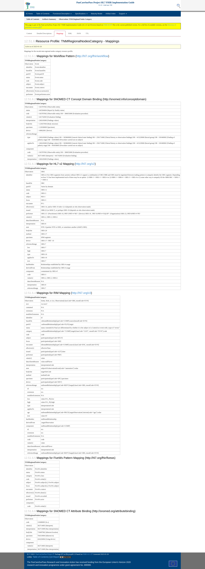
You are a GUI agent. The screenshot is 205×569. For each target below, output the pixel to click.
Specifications (81, 14)
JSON (79, 33)
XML (70, 33)
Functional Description (62, 14)
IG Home (29, 14)
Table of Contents (42, 14)
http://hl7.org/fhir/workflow (92, 56)
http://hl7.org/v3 (81, 292)
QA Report (54, 557)
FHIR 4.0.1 (87, 554)
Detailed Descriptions (44, 33)
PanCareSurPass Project (44, 554)
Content (29, 33)
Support (123, 14)
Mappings (59, 33)
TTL (87, 33)
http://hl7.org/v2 (85, 163)
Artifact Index (111, 14)
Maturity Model (96, 14)
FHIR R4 (106, 25)
